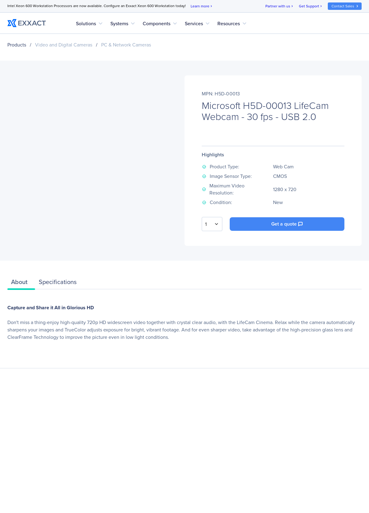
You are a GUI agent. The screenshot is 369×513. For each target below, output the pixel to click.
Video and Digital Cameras (63, 44)
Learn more (202, 6)
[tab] (21, 283)
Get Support (311, 6)
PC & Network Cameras (126, 44)
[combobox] (212, 224)
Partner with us (279, 6)
